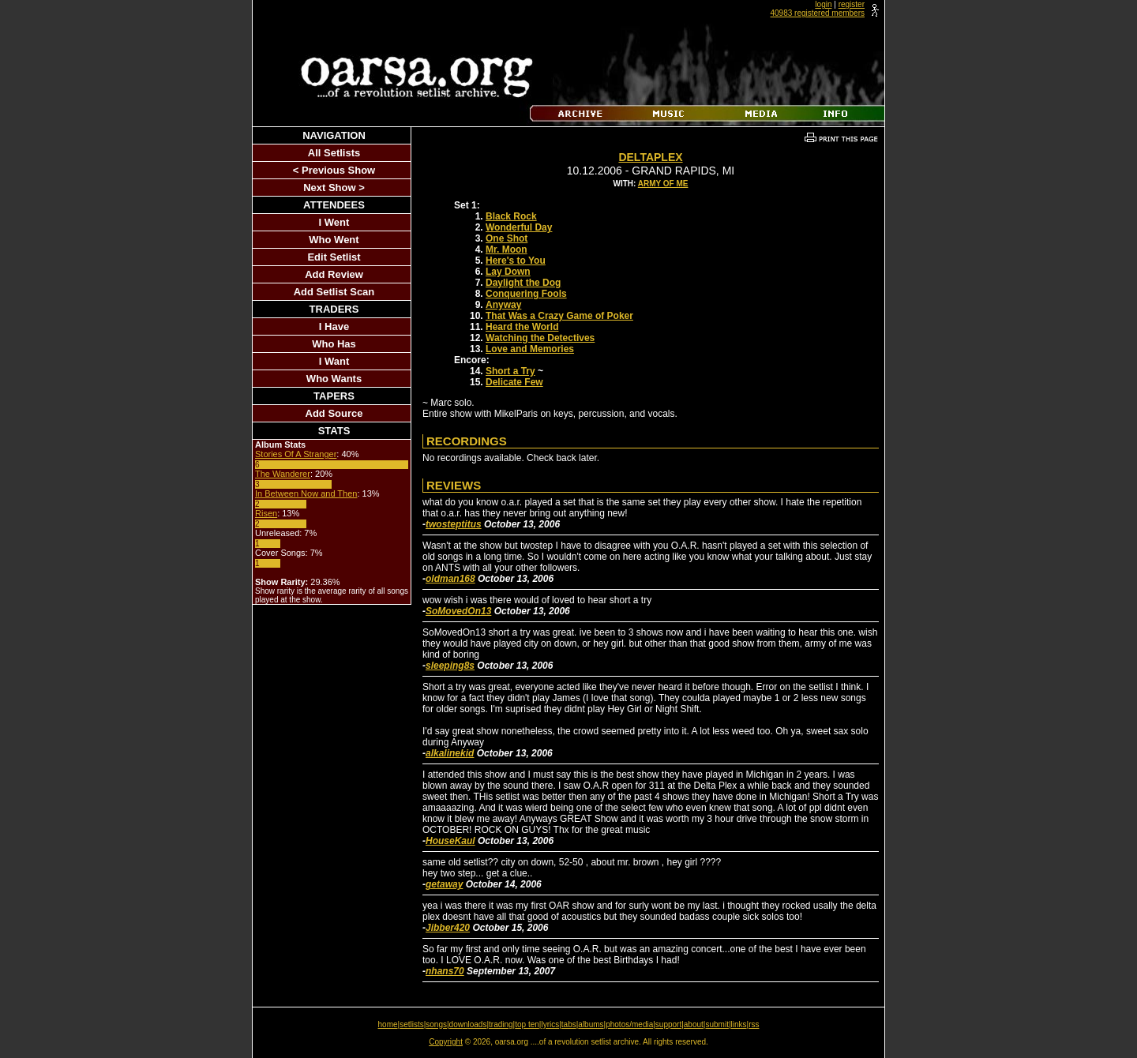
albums (590, 1024)
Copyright (446, 1041)
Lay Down (508, 271)
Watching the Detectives (540, 337)
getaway (444, 884)
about (694, 1024)
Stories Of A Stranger (295, 454)
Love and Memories (530, 349)
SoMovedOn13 (458, 611)
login (823, 4)
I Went (334, 222)
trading (501, 1024)
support (668, 1024)
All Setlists (334, 153)
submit (716, 1024)
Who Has (334, 344)
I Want (334, 361)
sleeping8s (450, 665)
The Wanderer (282, 473)
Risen (266, 513)
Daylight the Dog (523, 282)
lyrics (550, 1024)
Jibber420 (448, 927)
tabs (568, 1024)
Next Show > (334, 187)
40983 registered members (817, 13)
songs (436, 1024)
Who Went (333, 240)
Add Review (334, 274)
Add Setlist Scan (334, 292)
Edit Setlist (333, 257)
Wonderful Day (519, 227)
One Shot (506, 238)
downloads (468, 1024)
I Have (334, 326)
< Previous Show (334, 170)
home (388, 1024)
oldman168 (450, 578)
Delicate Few (514, 382)
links (739, 1024)
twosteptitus (454, 524)
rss (754, 1024)
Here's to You (516, 260)
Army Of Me (663, 183)
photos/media (629, 1024)
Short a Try (510, 371)
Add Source (334, 413)
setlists (412, 1024)
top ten (527, 1024)
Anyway (503, 304)
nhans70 (445, 971)
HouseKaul (450, 840)
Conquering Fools (526, 293)
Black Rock (511, 216)
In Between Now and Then (306, 493)
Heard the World (522, 326)
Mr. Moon (506, 249)
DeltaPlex (650, 157)
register (852, 4)
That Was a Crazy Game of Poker (559, 315)
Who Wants (334, 379)
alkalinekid (450, 753)
